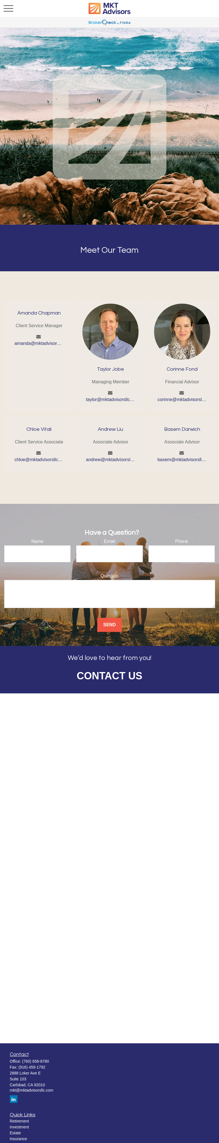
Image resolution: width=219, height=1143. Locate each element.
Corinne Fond (182, 369)
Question (109, 575)
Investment (19, 1127)
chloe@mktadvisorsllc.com (39, 459)
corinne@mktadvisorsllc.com (182, 399)
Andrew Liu (110, 429)
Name (37, 541)
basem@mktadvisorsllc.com (182, 459)
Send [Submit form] (109, 624)
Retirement (19, 1121)
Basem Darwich (182, 429)
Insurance (18, 1139)
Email (109, 541)
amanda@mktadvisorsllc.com (39, 343)
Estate (15, 1133)
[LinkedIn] (13, 1099)
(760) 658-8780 (35, 1061)
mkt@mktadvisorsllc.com (31, 1090)
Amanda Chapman (39, 313)
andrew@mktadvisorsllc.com (110, 459)
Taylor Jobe (110, 369)
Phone (181, 541)
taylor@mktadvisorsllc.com (110, 399)
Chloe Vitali (38, 429)
